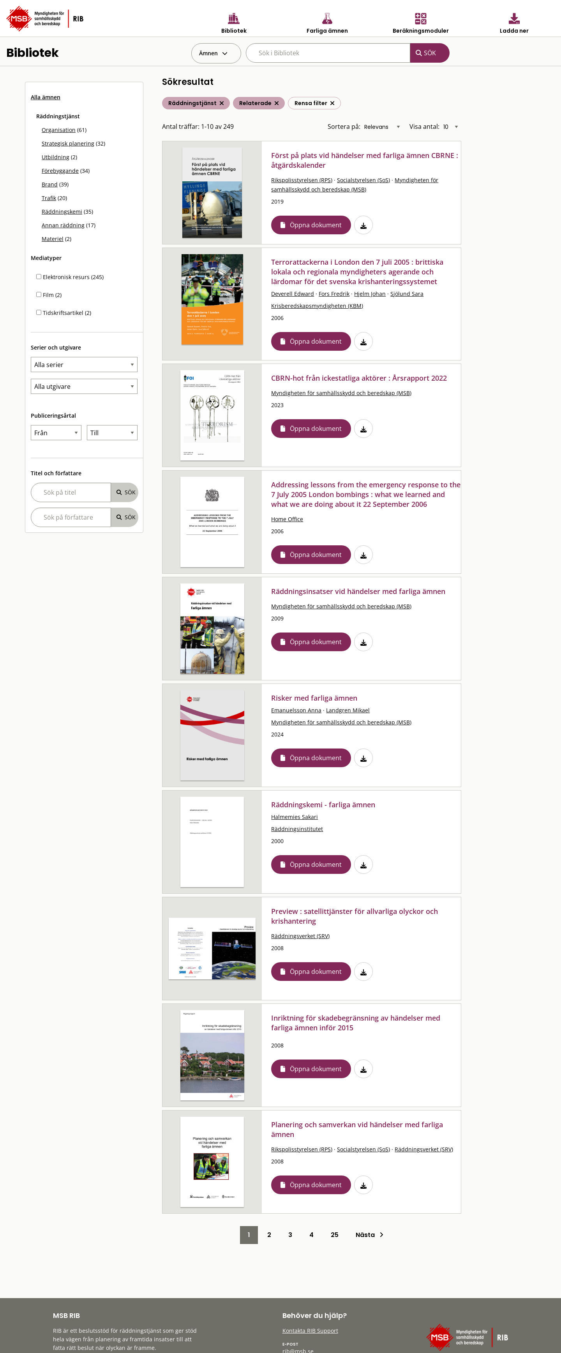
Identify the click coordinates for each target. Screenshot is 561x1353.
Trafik (49, 198)
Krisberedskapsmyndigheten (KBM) (317, 305)
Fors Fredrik (334, 293)
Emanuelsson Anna (296, 710)
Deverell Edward (292, 293)
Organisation (59, 130)
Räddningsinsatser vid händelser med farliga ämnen (358, 591)
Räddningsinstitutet (297, 829)
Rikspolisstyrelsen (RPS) (301, 180)
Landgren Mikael (348, 710)
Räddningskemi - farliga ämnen (323, 804)
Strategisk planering (68, 143)
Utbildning (55, 157)
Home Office (287, 519)
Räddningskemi (62, 211)
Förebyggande (60, 170)
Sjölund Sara (406, 293)
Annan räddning (63, 225)
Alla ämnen (45, 97)
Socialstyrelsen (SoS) (363, 180)
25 (335, 1234)
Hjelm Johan (370, 293)
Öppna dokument (316, 225)
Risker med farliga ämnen (314, 698)
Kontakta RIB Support (310, 1330)
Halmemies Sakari (294, 817)
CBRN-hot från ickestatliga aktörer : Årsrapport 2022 (359, 378)
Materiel (53, 238)
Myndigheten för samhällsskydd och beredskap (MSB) (341, 393)
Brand (50, 184)
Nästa (369, 1234)
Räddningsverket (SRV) (300, 936)
